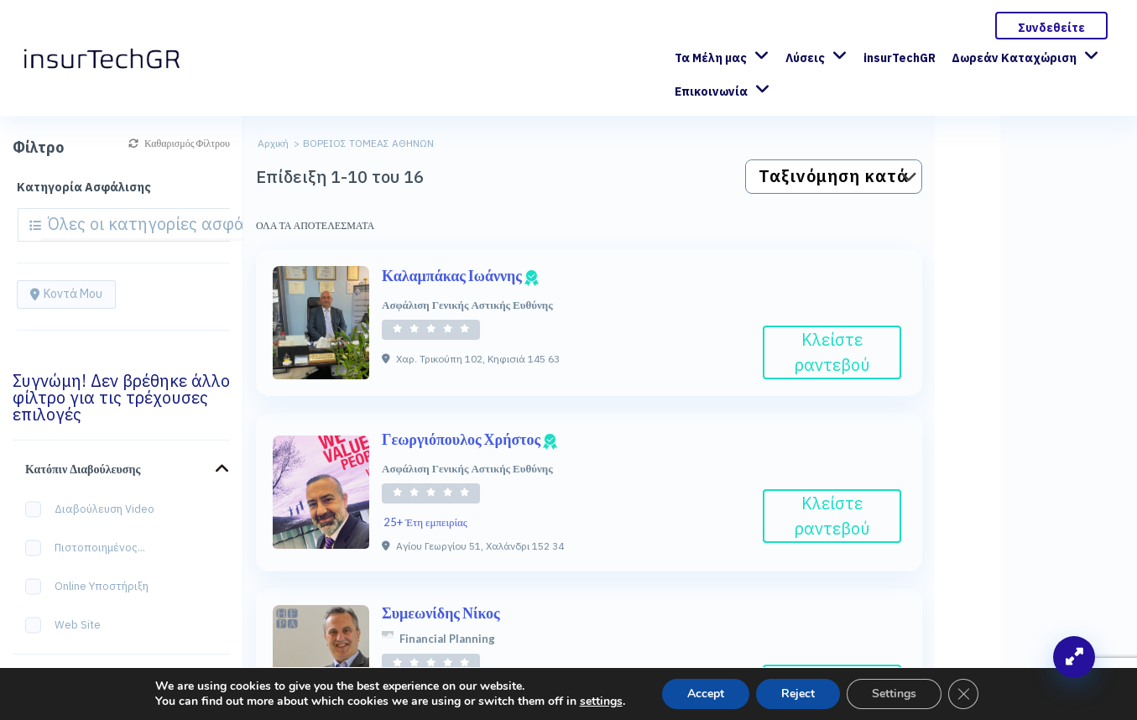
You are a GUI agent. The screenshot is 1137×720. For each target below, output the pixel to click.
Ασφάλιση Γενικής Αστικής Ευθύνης (467, 304)
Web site (68, 626)
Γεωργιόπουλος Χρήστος (469, 439)
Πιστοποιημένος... (90, 548)
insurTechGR (899, 57)
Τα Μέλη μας (711, 57)
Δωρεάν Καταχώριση (1014, 57)
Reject (798, 694)
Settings (894, 694)
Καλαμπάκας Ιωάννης (460, 275)
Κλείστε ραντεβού (832, 352)
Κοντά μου (66, 293)
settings (601, 701)
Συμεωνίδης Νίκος (441, 612)
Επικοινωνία (711, 91)
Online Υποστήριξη (92, 587)
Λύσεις (805, 57)
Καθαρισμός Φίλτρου (179, 143)
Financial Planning (447, 638)
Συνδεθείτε (1051, 27)
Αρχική (273, 143)
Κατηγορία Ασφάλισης (84, 187)
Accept (705, 694)
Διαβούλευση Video (95, 510)
